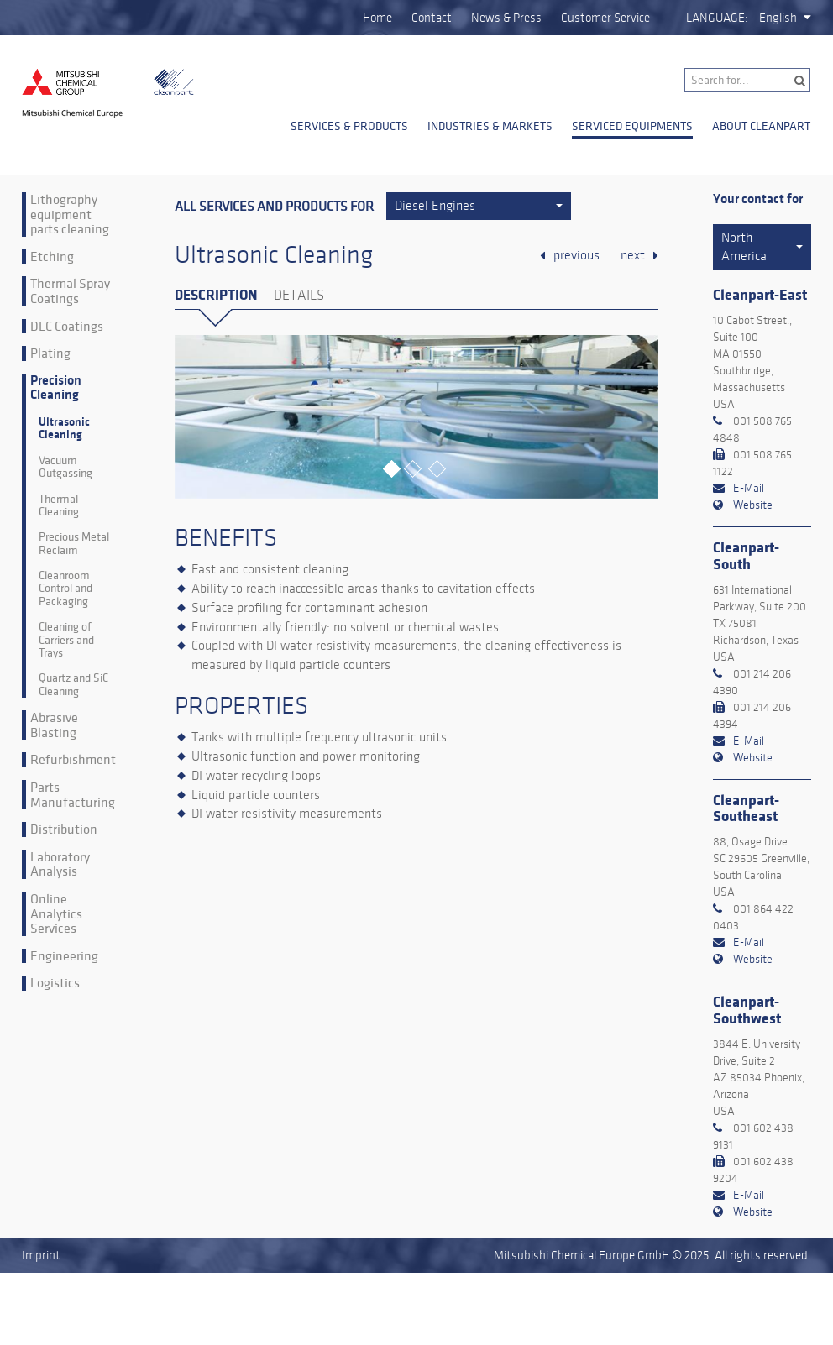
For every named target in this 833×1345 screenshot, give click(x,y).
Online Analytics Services (56, 914)
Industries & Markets (490, 125)
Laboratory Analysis (60, 864)
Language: (717, 17)
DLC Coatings (66, 326)
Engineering (64, 956)
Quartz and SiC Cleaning (73, 685)
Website (753, 505)
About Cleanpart (761, 125)
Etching (52, 256)
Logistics (55, 983)
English (778, 17)
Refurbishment (73, 759)
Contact (431, 17)
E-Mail (748, 488)
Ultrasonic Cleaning (64, 428)
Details (299, 295)
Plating (50, 353)
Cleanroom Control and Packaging (65, 588)
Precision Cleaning (55, 388)
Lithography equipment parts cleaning (69, 214)
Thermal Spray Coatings (70, 291)
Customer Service (605, 17)
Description (216, 295)
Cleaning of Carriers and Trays (66, 639)
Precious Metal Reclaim (74, 544)
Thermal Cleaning (59, 506)
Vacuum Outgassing (65, 467)
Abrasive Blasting (54, 725)
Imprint (41, 1255)
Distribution (63, 829)
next (633, 255)
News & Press (506, 17)
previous (576, 255)
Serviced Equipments (632, 125)
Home (377, 17)
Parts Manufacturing (72, 794)
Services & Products (349, 125)
